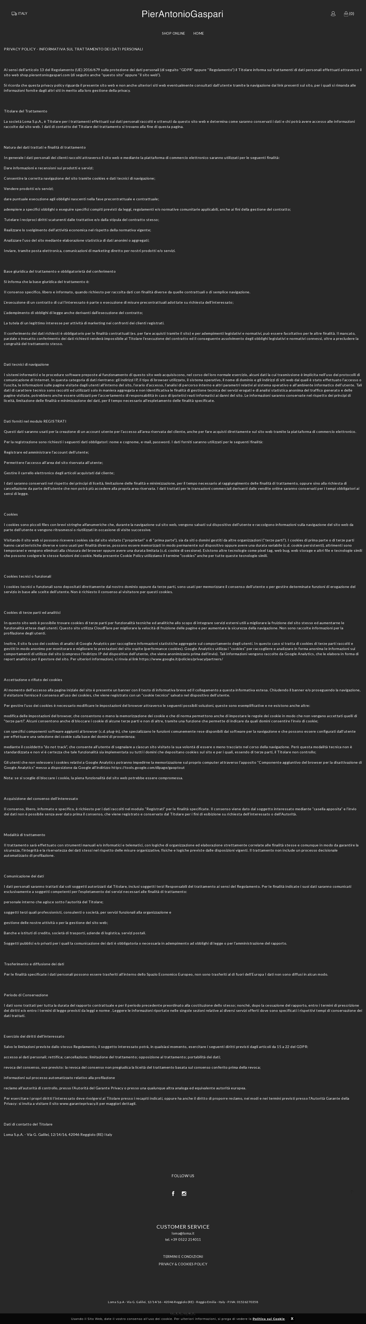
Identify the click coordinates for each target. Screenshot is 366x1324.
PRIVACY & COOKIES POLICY (183, 1264)
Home (198, 33)
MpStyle (190, 1314)
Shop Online (173, 33)
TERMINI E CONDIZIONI (183, 1256)
